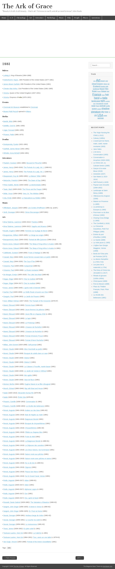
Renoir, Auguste (9, 410)
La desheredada (35, 185)
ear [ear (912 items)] (108, 84)
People (76, 18)
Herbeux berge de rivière (34, 515)
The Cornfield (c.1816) (101, 223)
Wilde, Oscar (8, 194)
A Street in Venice (35, 507)
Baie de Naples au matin (34, 415)
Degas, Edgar (8, 279)
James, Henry (8, 167)
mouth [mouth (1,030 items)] (106, 103)
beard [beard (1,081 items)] (103, 81)
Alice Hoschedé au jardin (33, 349)
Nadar (5, 393)
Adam (27, 480)
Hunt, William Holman (11, 301)
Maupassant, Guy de (10, 176)
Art (30, 18)
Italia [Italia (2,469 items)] (104, 97)
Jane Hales (97, 149)
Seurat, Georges (9, 515)
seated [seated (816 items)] (99, 109)
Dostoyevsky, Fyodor (11, 144)
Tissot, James (8, 529)
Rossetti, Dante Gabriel (11, 502)
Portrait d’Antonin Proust (34, 336)
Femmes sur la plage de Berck (36, 231)
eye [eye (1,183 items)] (107, 86)
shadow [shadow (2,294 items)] (105, 108)
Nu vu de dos (30, 463)
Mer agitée (28, 375)
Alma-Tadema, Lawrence (12, 222)
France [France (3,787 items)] (96, 94)
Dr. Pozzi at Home (35, 511)
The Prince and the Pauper (32, 189)
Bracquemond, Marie (11, 239)
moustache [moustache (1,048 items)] (99, 103)
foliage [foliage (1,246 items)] (103, 91)
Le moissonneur (31, 524)
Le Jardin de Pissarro (31, 296)
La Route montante (31, 270)
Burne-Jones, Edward (11, 244)
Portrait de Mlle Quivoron (38, 239)
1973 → (79, 558)
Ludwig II (6, 75)
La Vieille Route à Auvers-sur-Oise (35, 292)
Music (61, 18)
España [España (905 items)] (102, 86)
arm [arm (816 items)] (94, 81)
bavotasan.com (107, 566)
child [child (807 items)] (106, 81)
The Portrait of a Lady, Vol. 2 (34, 172)
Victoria (6, 93)
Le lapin (28, 318)
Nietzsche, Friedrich (10, 180)
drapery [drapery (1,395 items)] (100, 84)
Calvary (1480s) (99, 138)
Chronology (21, 18)
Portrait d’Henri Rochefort (34, 340)
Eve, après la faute (31, 498)
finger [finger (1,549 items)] (94, 91)
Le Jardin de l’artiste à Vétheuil (35, 371)
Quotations (96, 18)
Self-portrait (32, 345)
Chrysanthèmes (31, 428)
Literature (40, 18)
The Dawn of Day (34, 180)
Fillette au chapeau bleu (33, 432)
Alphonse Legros (31, 489)
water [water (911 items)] (105, 115)
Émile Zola (22, 397)
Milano (28, 111)
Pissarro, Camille (9, 402)
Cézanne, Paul (8, 266)
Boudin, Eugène (9, 231)
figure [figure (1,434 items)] (102, 89)
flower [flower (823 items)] (99, 91)
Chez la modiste (29, 279)
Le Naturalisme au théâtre (31, 198)
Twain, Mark (7, 189)
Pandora (35, 222)
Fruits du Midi (30, 437)
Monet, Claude (8, 349)
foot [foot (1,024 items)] (108, 91)
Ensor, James (8, 288)
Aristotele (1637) (99, 174)
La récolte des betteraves (35, 406)
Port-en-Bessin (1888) (101, 284)
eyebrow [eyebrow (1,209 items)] (96, 89)
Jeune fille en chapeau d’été (35, 314)
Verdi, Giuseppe (9, 212)
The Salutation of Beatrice (39, 502)
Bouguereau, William (10, 235)
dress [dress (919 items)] (105, 84)
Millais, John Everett (10, 345)
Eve (26, 493)
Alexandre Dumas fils (25, 393)
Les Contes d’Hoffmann (36, 208)
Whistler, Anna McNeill (11, 153)
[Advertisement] (57, 41)
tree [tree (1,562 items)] (106, 112)
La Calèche (37, 533)
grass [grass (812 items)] (103, 95)
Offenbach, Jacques (10, 208)
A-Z (11, 18)
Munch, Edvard (8, 388)
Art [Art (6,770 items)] (98, 80)
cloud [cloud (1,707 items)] (94, 84)
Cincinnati (34, 107)
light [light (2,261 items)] (103, 101)
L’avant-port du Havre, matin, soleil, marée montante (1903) (101, 143)
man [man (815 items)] (94, 103)
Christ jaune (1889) (100, 281)
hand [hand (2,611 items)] (96, 97)
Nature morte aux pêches (34, 454)
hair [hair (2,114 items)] (107, 94)
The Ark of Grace (27, 6)
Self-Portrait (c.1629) (100, 182)
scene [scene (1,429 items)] (94, 109)
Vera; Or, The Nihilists (31, 194)
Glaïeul (26, 358)
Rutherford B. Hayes (10, 80)
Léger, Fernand (8, 130)
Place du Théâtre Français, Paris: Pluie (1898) (101, 289)
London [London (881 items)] (107, 101)
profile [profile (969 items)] (108, 106)
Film (69, 18)
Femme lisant (30, 305)
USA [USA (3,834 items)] (100, 115)
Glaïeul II (27, 362)
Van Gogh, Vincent (10, 542)
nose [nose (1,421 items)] (93, 106)
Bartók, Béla (7, 121)
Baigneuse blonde (31, 419)
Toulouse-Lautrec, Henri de (13, 533)
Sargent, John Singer (11, 507)
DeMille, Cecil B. (9, 126)
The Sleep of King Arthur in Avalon (41, 244)
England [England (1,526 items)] (96, 86)
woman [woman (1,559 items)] (101, 118)
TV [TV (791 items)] (109, 112)
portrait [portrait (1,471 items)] (102, 106)
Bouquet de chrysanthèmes (35, 423)
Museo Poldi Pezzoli (10, 111)
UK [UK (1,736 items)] (95, 115)
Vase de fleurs (29, 380)
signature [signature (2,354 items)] (96, 111)
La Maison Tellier (35, 176)
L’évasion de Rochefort (33, 327)
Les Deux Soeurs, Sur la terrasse (37, 450)
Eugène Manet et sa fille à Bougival (37, 384)
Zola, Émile (7, 198)
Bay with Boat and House (34, 388)
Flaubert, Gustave (9, 163)
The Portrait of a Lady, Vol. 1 (34, 167)
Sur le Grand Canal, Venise (35, 476)
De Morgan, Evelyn (10, 275)
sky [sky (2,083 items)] (103, 111)
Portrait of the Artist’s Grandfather (39, 542)
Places (85, 18)
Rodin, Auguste (8, 480)
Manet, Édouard (9, 305)
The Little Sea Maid (34, 275)
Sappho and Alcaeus (39, 226)
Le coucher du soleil (32, 520)
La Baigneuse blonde (33, 441)
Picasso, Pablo (8, 134)
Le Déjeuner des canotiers (34, 445)
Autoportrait (28, 266)
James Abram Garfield (11, 84)
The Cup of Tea (29, 261)
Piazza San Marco (31, 472)
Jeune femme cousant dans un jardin (37, 257)
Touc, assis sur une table (42, 537)
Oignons (28, 467)
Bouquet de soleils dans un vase (36, 353)
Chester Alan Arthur (10, 89)
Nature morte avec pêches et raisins (38, 458)
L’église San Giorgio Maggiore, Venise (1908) (100, 248)
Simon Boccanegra (32, 212)
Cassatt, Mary (8, 257)
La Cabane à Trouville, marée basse (37, 366)
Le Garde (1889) (99, 240)
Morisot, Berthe (8, 384)
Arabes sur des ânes (32, 410)
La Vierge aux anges (36, 235)
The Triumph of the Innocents (39, 301)
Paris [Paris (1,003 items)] (97, 106)
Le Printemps (30, 323)
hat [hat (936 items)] (101, 98)
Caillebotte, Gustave (10, 253)
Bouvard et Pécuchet (34, 163)
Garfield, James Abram (11, 149)
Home (4, 18)
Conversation (31, 402)
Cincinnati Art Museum (11, 107)
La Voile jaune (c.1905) (101, 243)
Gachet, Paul (8, 292)
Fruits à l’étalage (34, 253)
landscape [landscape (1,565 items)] (95, 101)
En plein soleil (29, 529)
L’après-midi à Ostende (32, 288)
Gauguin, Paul (8, 296)
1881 (9, 548)
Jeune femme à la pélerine (34, 310)
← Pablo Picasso (9, 558)
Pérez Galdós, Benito (11, 185)
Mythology (51, 18)
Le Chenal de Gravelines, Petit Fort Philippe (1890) (101, 229)
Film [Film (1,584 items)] (106, 89)
